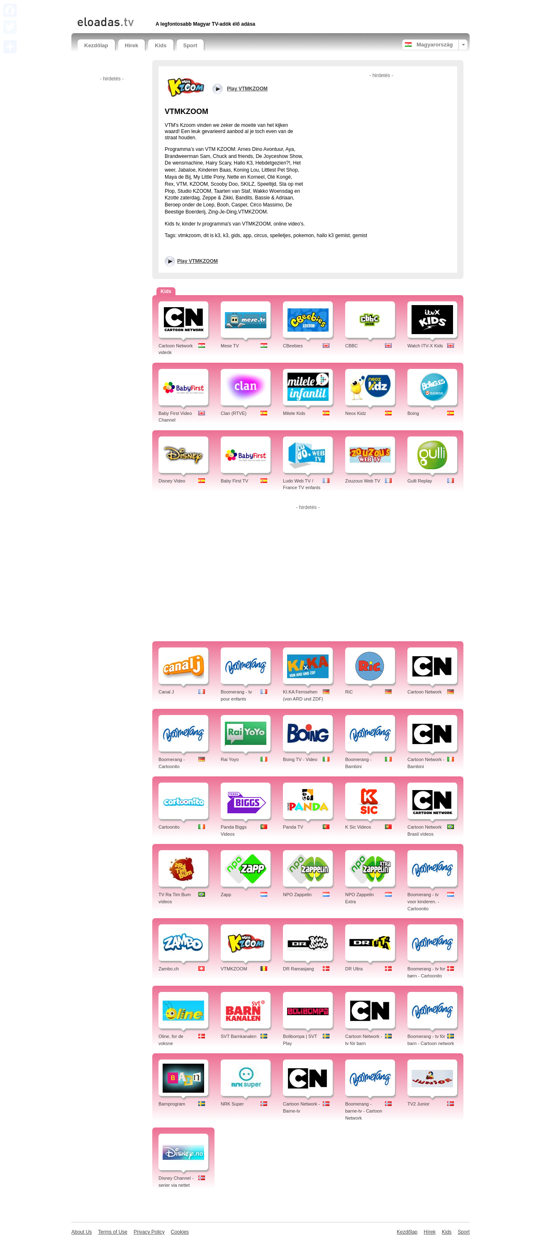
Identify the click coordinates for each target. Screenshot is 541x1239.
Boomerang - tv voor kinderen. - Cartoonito (423, 901)
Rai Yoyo (230, 759)
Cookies (180, 1232)
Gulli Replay (419, 480)
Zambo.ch (168, 968)
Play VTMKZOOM (197, 261)
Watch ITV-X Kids (425, 345)
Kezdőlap (96, 45)
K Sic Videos (358, 826)
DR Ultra (354, 968)
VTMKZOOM (234, 968)
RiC (349, 691)
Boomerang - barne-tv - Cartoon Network (363, 1110)
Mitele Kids (294, 413)
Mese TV (230, 345)
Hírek (132, 45)
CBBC (351, 345)
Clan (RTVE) (233, 413)
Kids (160, 45)
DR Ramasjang (298, 968)
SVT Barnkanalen (238, 1036)
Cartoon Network (424, 691)
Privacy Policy (149, 1232)
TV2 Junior (418, 1103)
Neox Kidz (355, 413)
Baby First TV (234, 480)
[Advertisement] (175, 7)
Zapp (226, 894)
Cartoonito (169, 826)
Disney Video (171, 480)
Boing (413, 413)
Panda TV (293, 826)
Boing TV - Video (300, 759)
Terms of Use (112, 1232)
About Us (81, 1232)
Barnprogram (171, 1103)
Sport (190, 45)
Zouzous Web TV (362, 480)
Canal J (166, 691)
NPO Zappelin (297, 894)
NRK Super (232, 1103)
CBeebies (293, 345)
